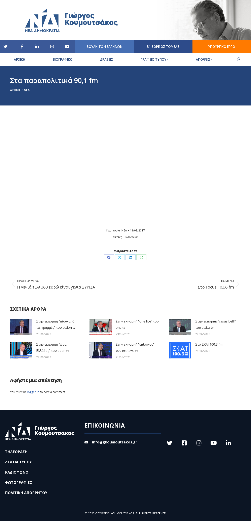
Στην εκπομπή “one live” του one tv (137, 324)
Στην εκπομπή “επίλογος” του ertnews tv (135, 347)
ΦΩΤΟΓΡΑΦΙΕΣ (18, 482)
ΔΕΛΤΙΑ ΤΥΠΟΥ (18, 462)
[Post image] (21, 327)
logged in (33, 392)
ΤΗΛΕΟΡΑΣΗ (16, 451)
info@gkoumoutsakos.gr (110, 442)
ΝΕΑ (124, 230)
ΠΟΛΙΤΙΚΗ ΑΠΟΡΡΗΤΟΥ (26, 492)
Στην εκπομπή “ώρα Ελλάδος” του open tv (52, 347)
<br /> (96, 168)
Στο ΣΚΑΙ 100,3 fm (208, 344)
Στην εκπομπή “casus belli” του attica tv (215, 324)
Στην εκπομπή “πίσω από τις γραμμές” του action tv (55, 324)
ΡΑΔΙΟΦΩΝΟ (131, 237)
